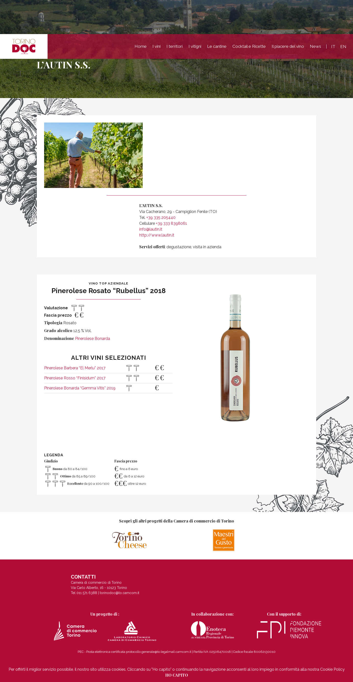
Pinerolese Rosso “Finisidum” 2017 (74, 378)
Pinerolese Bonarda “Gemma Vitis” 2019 (79, 388)
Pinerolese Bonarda (92, 338)
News (315, 46)
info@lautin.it (150, 229)
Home (141, 46)
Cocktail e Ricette (249, 46)
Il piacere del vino (288, 46)
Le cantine (217, 46)
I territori (174, 46)
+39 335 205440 (161, 217)
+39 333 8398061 (171, 223)
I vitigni (195, 46)
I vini (156, 46)
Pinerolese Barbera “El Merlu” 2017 (74, 368)
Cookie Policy (332, 669)
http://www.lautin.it (156, 235)
